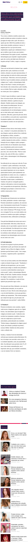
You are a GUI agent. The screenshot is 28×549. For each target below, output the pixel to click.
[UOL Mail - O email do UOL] (19, 2)
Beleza (14, 7)
